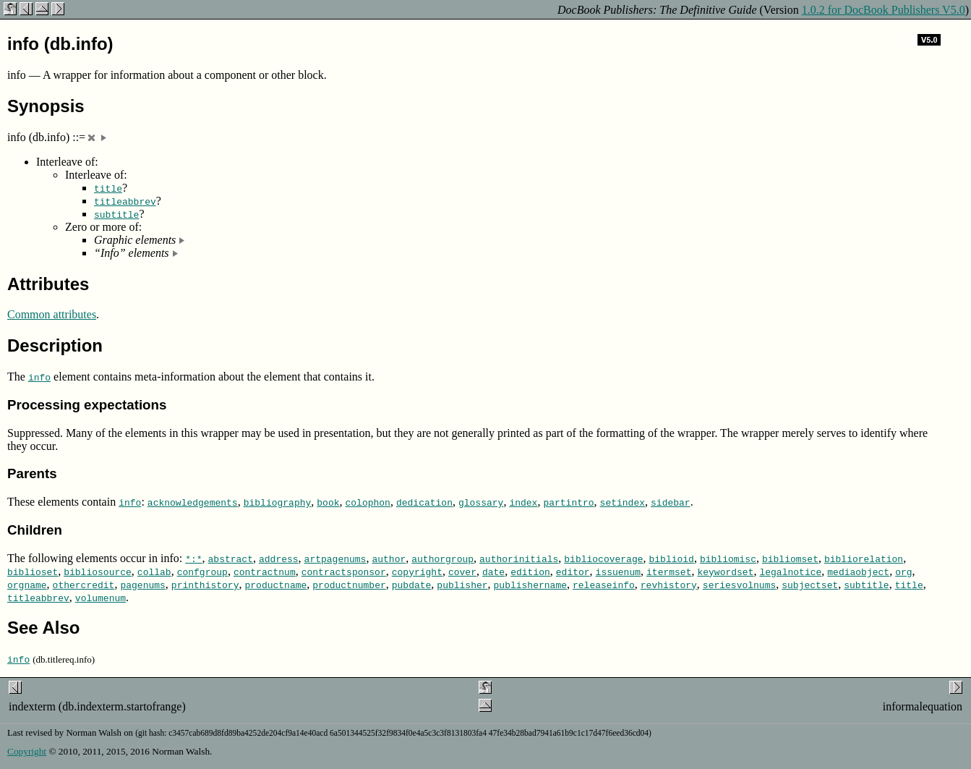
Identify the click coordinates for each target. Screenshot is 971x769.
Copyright (26, 751)
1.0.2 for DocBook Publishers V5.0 (883, 10)
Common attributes (51, 314)
